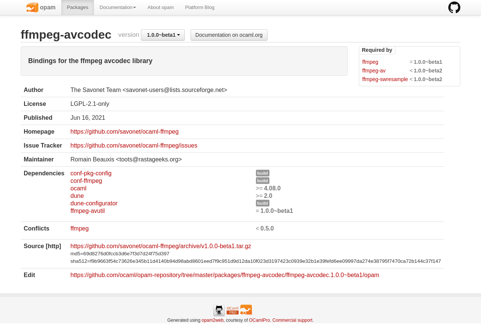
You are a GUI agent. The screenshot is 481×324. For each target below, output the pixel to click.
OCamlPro (259, 320)
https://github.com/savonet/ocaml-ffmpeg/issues (133, 145)
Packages (77, 7)
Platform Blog (200, 7)
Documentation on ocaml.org (229, 35)
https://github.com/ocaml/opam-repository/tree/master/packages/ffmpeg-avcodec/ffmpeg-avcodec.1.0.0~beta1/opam (224, 275)
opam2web (213, 320)
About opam (160, 7)
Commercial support (292, 320)
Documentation (118, 7)
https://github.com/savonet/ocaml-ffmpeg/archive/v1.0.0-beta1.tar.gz (160, 246)
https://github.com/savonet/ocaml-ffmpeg (124, 131)
